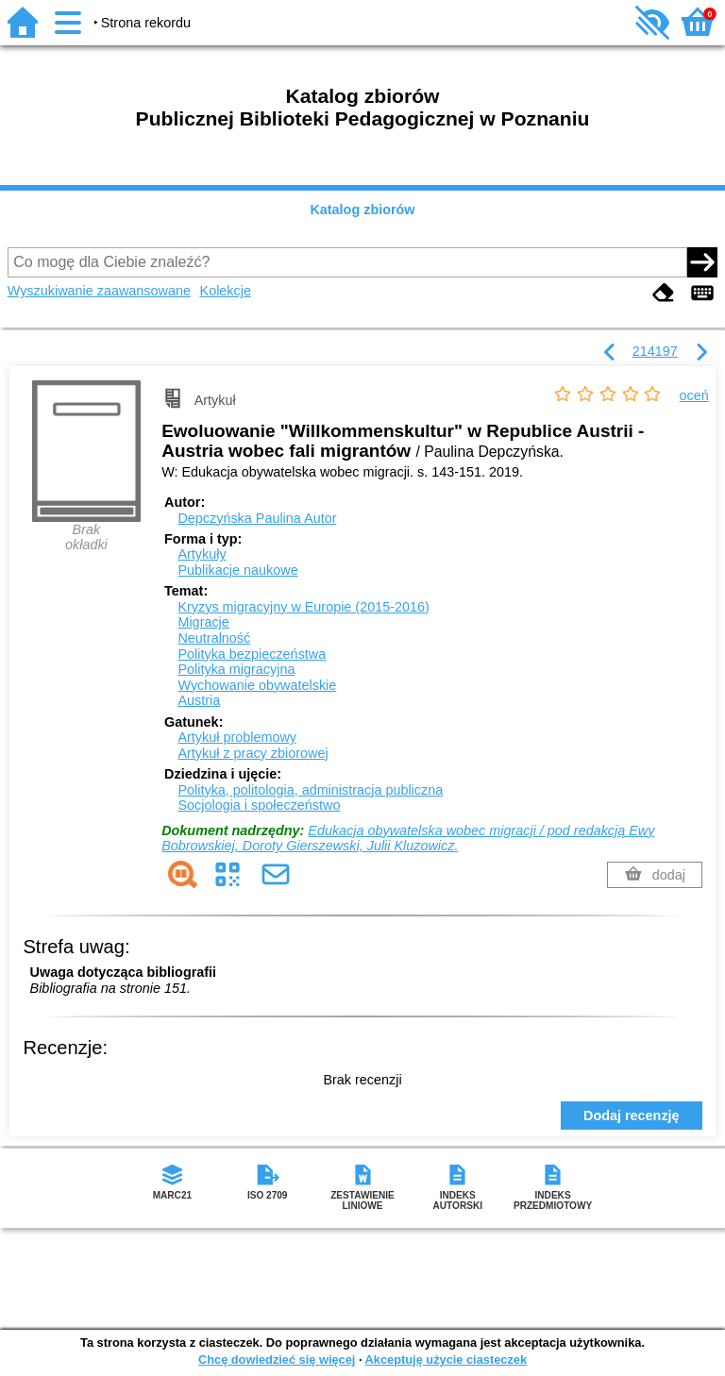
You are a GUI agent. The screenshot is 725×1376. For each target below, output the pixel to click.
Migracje (202, 621)
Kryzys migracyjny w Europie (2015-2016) (303, 606)
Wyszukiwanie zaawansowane (99, 290)
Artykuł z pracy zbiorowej (252, 753)
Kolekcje (225, 290)
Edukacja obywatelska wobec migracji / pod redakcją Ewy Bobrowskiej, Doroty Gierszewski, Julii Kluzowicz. (407, 838)
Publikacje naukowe (237, 570)
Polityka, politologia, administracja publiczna (310, 789)
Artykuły (201, 554)
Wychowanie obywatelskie (256, 685)
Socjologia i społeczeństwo (258, 805)
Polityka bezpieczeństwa (251, 654)
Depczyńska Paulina (256, 518)
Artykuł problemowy (236, 737)
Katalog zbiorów (362, 209)
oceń (694, 395)
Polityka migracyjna (236, 669)
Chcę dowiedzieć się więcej (276, 1359)
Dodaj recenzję (631, 1115)
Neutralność (213, 638)
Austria (198, 700)
